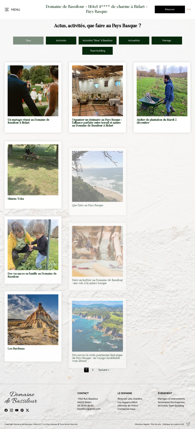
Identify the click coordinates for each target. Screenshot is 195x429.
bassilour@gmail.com (89, 408)
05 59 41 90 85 (85, 405)
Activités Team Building (171, 405)
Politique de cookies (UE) (173, 424)
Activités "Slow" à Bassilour (98, 40)
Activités (61, 40)
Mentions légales (142, 424)
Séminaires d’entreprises (171, 402)
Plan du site (156, 424)
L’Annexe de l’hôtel (128, 405)
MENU (12, 9)
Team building (97, 50)
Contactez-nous (126, 409)
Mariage (166, 40)
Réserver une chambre (130, 398)
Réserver (170, 9)
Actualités (134, 40)
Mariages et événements (171, 398)
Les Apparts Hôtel (127, 402)
